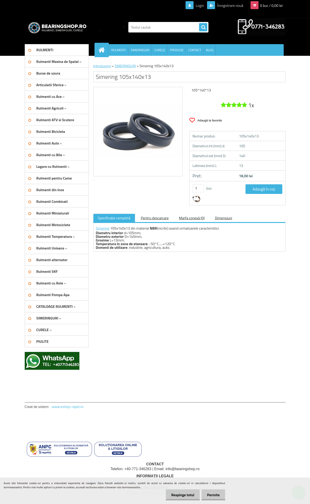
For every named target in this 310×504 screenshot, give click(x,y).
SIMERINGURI (140, 50)
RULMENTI (118, 50)
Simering (103, 228)
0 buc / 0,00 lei (271, 5)
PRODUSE (177, 50)
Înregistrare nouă (229, 5)
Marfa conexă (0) (192, 218)
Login (200, 5)
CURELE (159, 50)
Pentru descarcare (155, 218)
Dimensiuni (223, 218)
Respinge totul (182, 495)
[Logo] (56, 27)
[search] (203, 27)
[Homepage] (103, 50)
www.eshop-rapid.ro (68, 406)
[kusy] (198, 188)
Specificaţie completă (114, 218)
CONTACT (194, 50)
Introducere (102, 66)
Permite (213, 495)
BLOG (209, 50)
